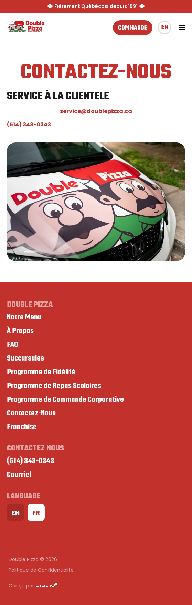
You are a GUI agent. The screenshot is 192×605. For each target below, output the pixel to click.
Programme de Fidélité (41, 372)
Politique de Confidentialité (41, 570)
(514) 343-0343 (29, 124)
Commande (132, 28)
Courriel (19, 475)
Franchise (22, 427)
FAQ (12, 345)
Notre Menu (24, 317)
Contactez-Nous (31, 413)
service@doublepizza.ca (96, 111)
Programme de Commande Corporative (65, 400)
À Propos (20, 331)
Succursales (25, 358)
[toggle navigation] (181, 27)
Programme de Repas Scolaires (54, 386)
